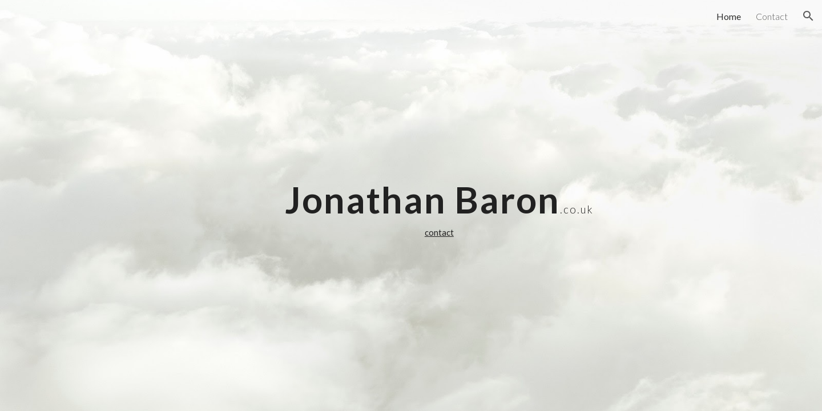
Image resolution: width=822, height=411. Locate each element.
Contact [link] (772, 16)
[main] (439, 205)
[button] (808, 16)
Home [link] (728, 16)
